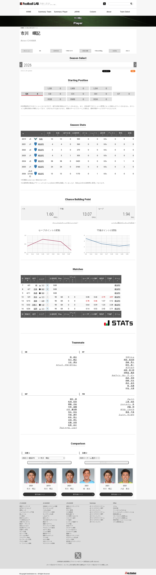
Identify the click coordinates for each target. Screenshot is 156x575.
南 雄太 (73, 357)
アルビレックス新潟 (49, 527)
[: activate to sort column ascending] (27, 134)
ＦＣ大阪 (69, 524)
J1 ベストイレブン (95, 510)
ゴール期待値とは (118, 522)
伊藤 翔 (130, 407)
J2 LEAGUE (46, 503)
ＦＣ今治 (45, 537)
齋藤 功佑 (72, 404)
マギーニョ (130, 357)
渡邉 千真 (130, 412)
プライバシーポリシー (76, 561)
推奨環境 (66, 561)
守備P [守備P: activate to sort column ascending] (109, 279)
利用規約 (60, 561)
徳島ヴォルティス (48, 535)
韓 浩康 (130, 386)
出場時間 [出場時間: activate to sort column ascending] (75, 134)
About (109, 12)
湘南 (35, 301)
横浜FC (41, 144)
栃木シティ (46, 518)
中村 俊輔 (72, 407)
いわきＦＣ (46, 516)
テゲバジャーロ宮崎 (49, 543)
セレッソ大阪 (23, 533)
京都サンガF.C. (24, 529)
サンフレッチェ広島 (25, 539)
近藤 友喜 (72, 422)
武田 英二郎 (129, 370)
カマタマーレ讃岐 (71, 531)
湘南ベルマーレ (47, 524)
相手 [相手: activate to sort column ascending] (34, 279)
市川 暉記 (72, 360)
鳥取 (41, 139)
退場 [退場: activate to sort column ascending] (129, 134)
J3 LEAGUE (69, 503)
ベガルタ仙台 (47, 510)
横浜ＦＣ (45, 522)
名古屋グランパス (25, 527)
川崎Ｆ (34, 305)
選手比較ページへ (107, 462)
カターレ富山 (47, 529)
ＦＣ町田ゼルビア (25, 520)
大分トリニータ (47, 541)
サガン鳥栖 (46, 539)
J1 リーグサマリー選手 (96, 508)
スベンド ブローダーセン (66, 365)
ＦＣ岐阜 (69, 520)
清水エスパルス (24, 526)
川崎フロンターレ (25, 522)
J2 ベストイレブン (95, 516)
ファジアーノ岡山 (25, 537)
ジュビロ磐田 (47, 531)
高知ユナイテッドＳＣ (72, 535)
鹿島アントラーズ (25, 506)
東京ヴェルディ (24, 518)
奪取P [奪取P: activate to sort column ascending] (101, 279)
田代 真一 (130, 365)
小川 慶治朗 (71, 409)
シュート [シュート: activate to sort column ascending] (93, 134)
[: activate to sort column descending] (23, 134)
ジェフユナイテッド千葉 (27, 512)
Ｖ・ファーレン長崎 (25, 543)
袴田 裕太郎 (129, 360)
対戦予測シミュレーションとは (122, 520)
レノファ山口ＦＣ (71, 529)
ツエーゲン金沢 (70, 518)
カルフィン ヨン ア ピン (123, 375)
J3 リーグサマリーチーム (97, 518)
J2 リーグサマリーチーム (97, 512)
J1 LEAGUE (23, 503)
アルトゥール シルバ (68, 428)
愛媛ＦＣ (69, 533)
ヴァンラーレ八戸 (48, 508)
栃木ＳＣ (69, 508)
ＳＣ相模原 (69, 512)
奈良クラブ (69, 526)
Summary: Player (60, 12)
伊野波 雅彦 (129, 373)
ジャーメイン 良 (127, 404)
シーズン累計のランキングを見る (122, 223)
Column (93, 12)
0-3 (43, 289)
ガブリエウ (130, 367)
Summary (93, 503)
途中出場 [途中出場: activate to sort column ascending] (66, 134)
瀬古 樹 (73, 399)
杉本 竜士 (72, 417)
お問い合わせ (94, 561)
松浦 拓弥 (72, 402)
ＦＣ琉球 (69, 543)
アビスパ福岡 (23, 541)
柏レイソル (23, 514)
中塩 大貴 (130, 388)
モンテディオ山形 (48, 514)
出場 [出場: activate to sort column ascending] (48, 134)
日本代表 (115, 508)
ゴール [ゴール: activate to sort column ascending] (84, 134)
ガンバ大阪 (23, 531)
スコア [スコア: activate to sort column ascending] (41, 279)
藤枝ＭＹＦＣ (47, 533)
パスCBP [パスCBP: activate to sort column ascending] (93, 279)
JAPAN (77, 12)
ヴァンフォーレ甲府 (49, 526)
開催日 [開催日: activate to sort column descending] (27, 279)
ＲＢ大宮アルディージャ (50, 520)
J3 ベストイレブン (95, 522)
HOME (28, 12)
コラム (115, 506)
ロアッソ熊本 (70, 539)
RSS (133, 71)
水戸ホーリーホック (25, 508)
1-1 (43, 285)
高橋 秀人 (130, 362)
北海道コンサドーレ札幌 (50, 506)
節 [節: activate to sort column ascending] (22, 279)
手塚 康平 (72, 415)
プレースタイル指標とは (120, 516)
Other (114, 503)
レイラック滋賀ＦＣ (72, 522)
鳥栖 (35, 293)
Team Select (125, 12)
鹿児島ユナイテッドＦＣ (73, 541)
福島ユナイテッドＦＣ (72, 506)
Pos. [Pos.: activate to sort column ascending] (60, 279)
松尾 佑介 (72, 425)
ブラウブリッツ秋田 (49, 512)
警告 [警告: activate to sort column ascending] (120, 134)
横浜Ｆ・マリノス (25, 524)
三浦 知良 (130, 402)
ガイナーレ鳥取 (70, 527)
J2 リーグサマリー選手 (96, 514)
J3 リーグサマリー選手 (96, 520)
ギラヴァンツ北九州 (72, 537)
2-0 (43, 301)
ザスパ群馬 (69, 510)
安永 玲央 (72, 412)
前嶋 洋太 (130, 381)
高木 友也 (130, 383)
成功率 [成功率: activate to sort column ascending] (102, 134)
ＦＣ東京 (22, 516)
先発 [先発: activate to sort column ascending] (57, 134)
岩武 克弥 (130, 378)
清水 (35, 297)
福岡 (35, 309)
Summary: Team (44, 12)
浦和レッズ (23, 510)
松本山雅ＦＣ (70, 514)
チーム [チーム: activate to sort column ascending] (117, 279)
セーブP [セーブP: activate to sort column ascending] (86, 279)
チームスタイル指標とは (120, 518)
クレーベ (130, 399)
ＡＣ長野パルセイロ (72, 516)
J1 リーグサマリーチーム (97, 506)
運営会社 (86, 561)
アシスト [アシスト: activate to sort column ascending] (111, 134)
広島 (35, 289)
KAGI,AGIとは (117, 514)
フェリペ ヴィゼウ (126, 415)
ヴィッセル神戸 (24, 535)
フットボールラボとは (119, 510)
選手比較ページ (40, 494)
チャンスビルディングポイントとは (65, 223)
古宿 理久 (72, 420)
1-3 (43, 305)
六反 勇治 (72, 362)
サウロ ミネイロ (127, 409)
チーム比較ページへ (49, 462)
